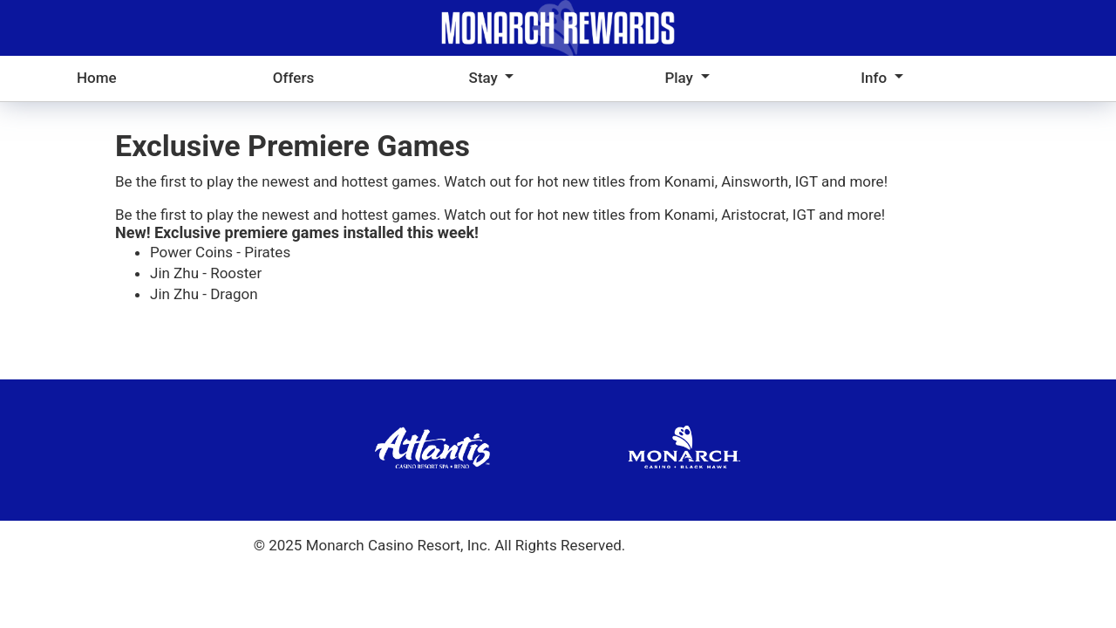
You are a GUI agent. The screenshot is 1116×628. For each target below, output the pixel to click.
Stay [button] (485, 77)
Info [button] (875, 77)
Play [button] (680, 77)
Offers (293, 77)
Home (97, 77)
